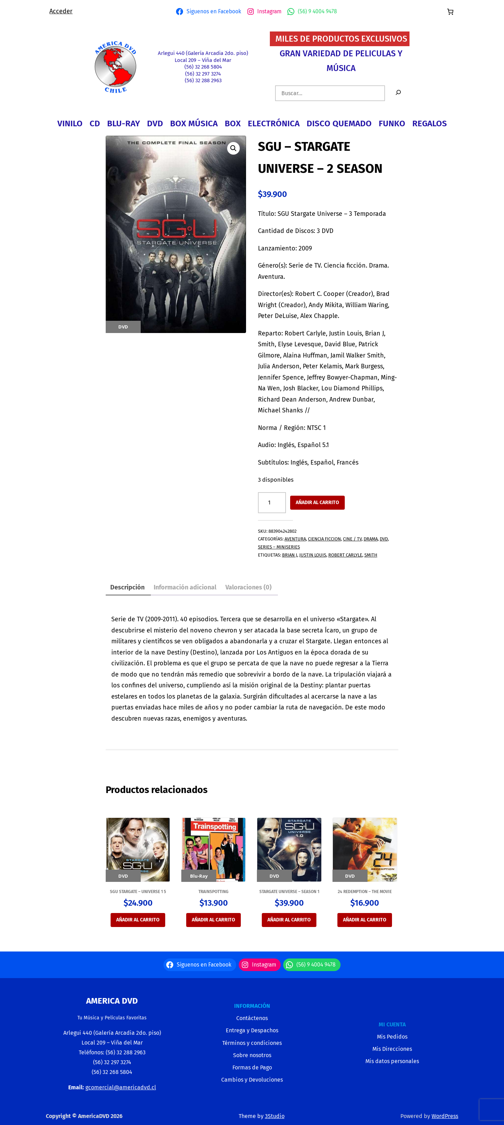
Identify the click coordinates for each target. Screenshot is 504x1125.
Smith (370, 555)
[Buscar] (398, 93)
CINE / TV (352, 539)
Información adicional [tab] (185, 587)
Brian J (289, 555)
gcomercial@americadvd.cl (120, 1087)
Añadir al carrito (317, 502)
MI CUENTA (392, 1024)
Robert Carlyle (345, 555)
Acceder (60, 11)
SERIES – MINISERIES (279, 547)
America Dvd (112, 1001)
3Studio (275, 1116)
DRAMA (371, 539)
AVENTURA (295, 539)
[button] (233, 148)
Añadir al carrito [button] (138, 920)
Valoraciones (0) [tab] (248, 587)
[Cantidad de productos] (272, 502)
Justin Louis (312, 555)
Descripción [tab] (127, 587)
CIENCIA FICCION (324, 539)
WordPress (445, 1116)
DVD (384, 539)
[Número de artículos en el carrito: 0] (450, 12)
